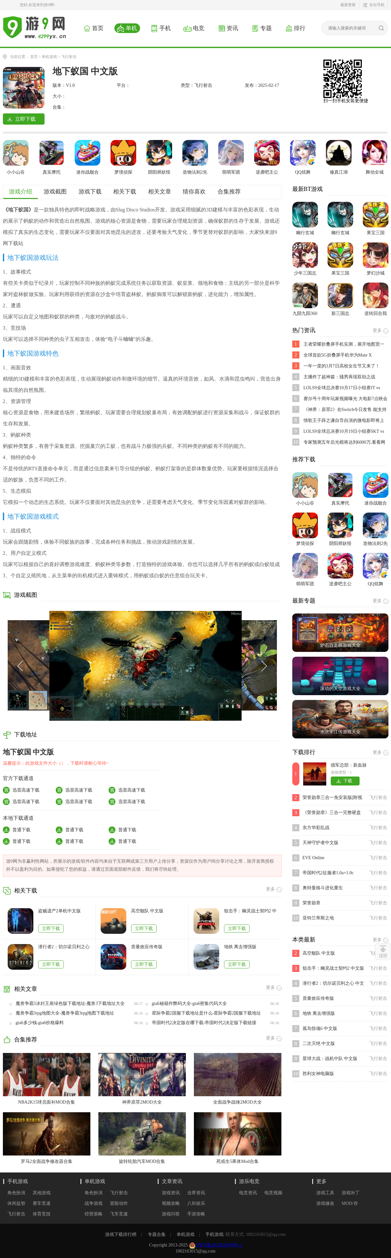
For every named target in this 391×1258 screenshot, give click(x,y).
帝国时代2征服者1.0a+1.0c (328, 872)
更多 (321, 1181)
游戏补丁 (351, 1192)
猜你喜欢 (194, 191)
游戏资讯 (171, 1192)
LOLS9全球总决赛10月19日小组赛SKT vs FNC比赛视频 (344, 431)
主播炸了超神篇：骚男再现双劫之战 (339, 376)
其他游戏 (42, 1192)
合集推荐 (229, 191)
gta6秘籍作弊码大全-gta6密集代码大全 (189, 1003)
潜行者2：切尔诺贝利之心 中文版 (64, 947)
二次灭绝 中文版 (319, 1043)
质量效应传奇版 (146, 946)
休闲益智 (16, 1203)
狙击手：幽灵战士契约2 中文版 (250, 911)
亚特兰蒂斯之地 (318, 918)
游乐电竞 (249, 1181)
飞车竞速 (119, 1214)
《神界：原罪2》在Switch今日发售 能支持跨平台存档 (345, 410)
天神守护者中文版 (320, 842)
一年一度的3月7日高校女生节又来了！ (342, 366)
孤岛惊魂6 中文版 (320, 1028)
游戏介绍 (20, 191)
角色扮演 (16, 1192)
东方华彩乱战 (316, 827)
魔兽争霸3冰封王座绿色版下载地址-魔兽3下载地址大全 (70, 1003)
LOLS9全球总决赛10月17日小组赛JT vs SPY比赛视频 (342, 388)
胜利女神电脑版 (318, 1073)
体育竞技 (42, 1214)
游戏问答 (171, 1214)
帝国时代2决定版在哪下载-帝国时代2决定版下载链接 (204, 1022)
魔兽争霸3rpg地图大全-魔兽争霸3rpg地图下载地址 (65, 1013)
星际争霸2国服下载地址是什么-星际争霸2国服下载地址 (206, 1013)
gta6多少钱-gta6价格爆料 (40, 1022)
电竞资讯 (248, 1192)
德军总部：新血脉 (349, 765)
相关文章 (159, 191)
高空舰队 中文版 (147, 911)
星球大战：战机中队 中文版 (330, 1058)
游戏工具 (325, 1192)
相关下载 (124, 191)
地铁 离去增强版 (240, 946)
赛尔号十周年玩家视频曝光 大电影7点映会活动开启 (346, 399)
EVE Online (314, 857)
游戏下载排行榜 (121, 1234)
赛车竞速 (42, 1203)
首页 (34, 56)
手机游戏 (17, 1181)
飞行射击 (69, 56)
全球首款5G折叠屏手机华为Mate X (338, 355)
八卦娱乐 (196, 1203)
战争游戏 (94, 1203)
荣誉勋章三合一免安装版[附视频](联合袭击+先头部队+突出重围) (333, 798)
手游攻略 (196, 1214)
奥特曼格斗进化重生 (323, 887)
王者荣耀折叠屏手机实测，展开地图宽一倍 (344, 344)
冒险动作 (119, 1203)
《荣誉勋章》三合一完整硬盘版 (332, 813)
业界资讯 (196, 1192)
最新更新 (348, 5)
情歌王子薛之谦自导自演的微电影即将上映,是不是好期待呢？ (344, 420)
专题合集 (157, 1234)
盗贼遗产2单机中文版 (59, 911)
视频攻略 (171, 1203)
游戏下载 (90, 191)
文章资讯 (172, 1181)
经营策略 (94, 1214)
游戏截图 (55, 191)
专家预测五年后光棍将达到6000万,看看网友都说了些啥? (345, 442)
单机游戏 (49, 56)
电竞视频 (273, 1192)
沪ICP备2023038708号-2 (219, 1245)
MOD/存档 (350, 1203)
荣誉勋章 (311, 902)
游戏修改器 (325, 1203)
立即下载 (51, 928)
